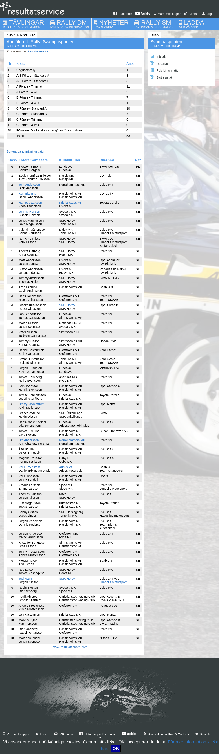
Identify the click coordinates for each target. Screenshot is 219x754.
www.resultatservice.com (70, 647)
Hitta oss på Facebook (97, 734)
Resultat (159, 63)
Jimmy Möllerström (31, 404)
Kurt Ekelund (27, 193)
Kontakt (191, 14)
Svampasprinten (166, 41)
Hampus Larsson (30, 202)
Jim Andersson (29, 440)
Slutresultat (161, 77)
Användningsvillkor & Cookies (166, 734)
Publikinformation (165, 70)
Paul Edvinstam (29, 467)
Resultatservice (38, 51)
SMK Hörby (67, 305)
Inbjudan (159, 56)
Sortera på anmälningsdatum (26, 151)
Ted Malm (25, 578)
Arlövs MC (66, 467)
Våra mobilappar (167, 14)
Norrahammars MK (72, 440)
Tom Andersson (29, 184)
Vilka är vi (63, 734)
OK (115, 748)
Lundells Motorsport (113, 582)
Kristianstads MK (70, 202)
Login (208, 14)
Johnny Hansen (29, 211)
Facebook (122, 14)
